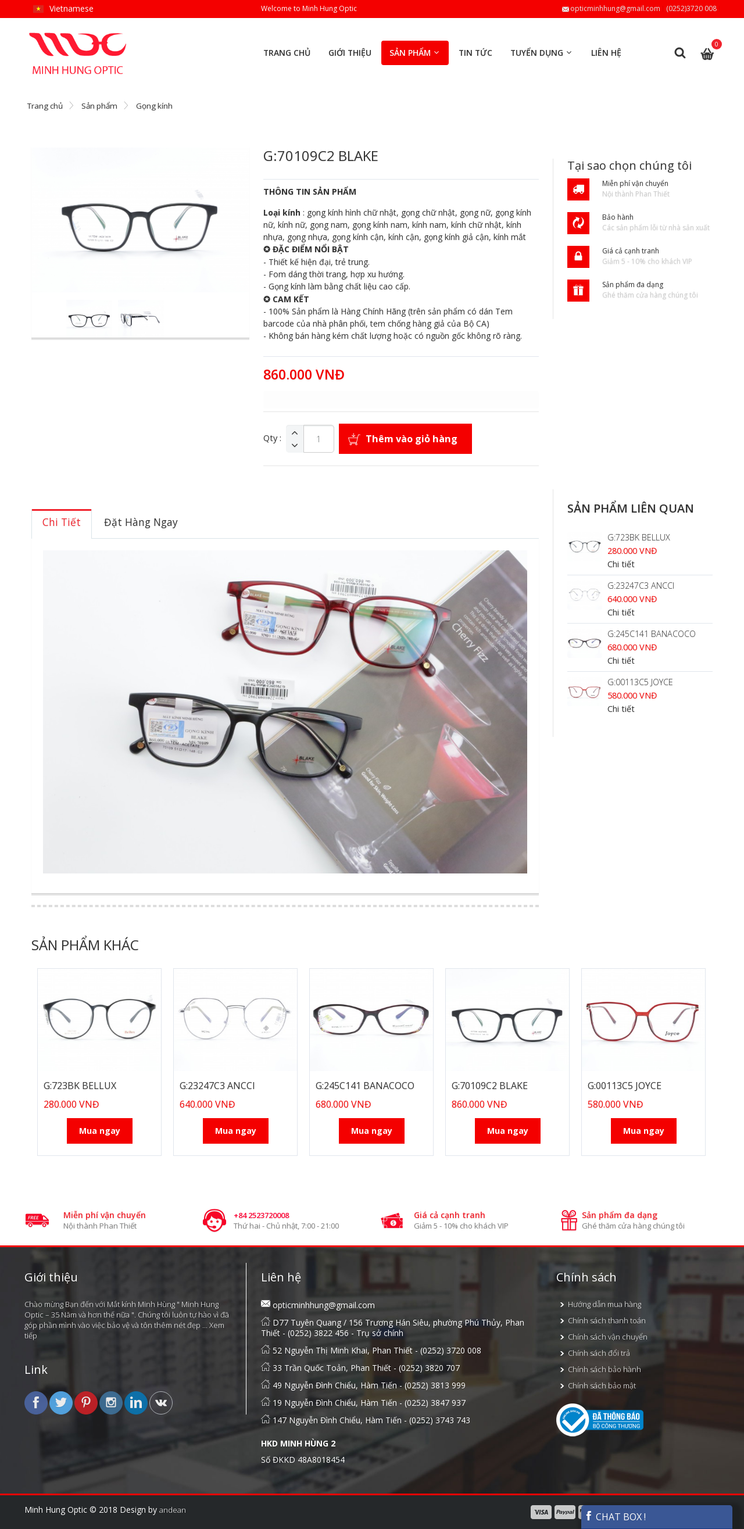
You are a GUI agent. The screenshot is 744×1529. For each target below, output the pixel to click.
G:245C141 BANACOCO (651, 633)
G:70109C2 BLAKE (490, 1085)
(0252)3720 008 (691, 8)
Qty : (272, 438)
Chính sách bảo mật (602, 1385)
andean (172, 1510)
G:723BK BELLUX (638, 537)
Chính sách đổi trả (599, 1353)
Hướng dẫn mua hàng (604, 1304)
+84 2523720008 (261, 1215)
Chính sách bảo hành (604, 1369)
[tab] (61, 524)
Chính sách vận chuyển (608, 1336)
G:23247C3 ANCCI (640, 585)
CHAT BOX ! (615, 1516)
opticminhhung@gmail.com (615, 8)
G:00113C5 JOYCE (640, 681)
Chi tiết (621, 564)
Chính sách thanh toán (607, 1320)
